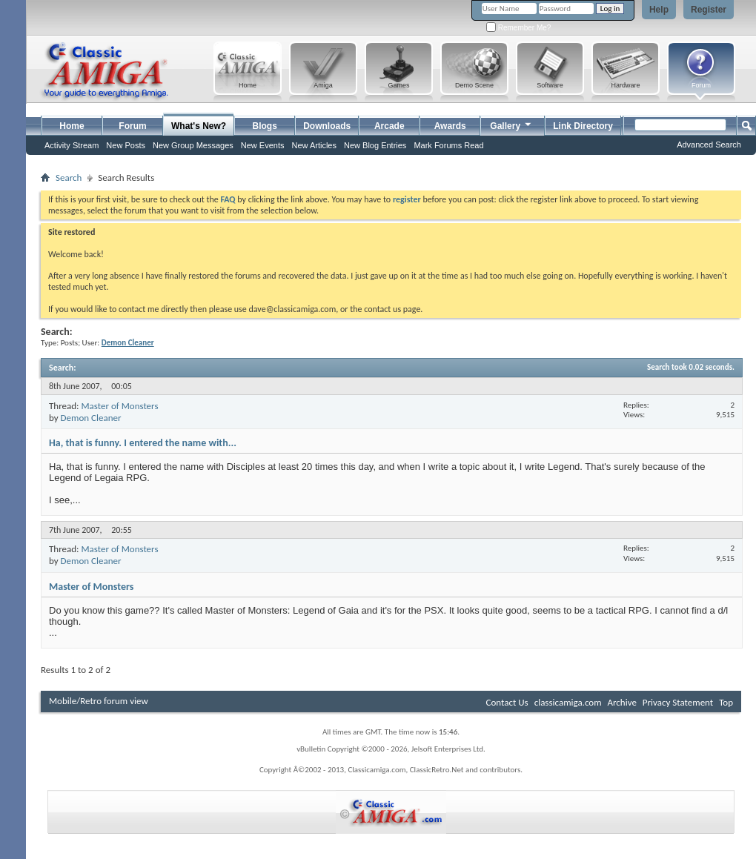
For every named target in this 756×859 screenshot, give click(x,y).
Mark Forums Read (448, 145)
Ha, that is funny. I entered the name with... (142, 443)
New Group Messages (193, 145)
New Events (263, 145)
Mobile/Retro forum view (98, 700)
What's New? (198, 126)
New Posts (125, 145)
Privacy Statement (678, 702)
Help (659, 9)
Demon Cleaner (91, 417)
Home (71, 126)
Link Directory (583, 126)
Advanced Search (709, 144)
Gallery (511, 124)
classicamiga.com (568, 702)
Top (726, 702)
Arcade (389, 126)
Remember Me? (518, 28)
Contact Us (507, 702)
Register (708, 9)
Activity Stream (71, 145)
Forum (132, 126)
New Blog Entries (375, 145)
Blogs (265, 126)
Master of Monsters (119, 405)
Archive (621, 702)
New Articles (313, 145)
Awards (450, 126)
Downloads (327, 126)
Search (69, 177)
